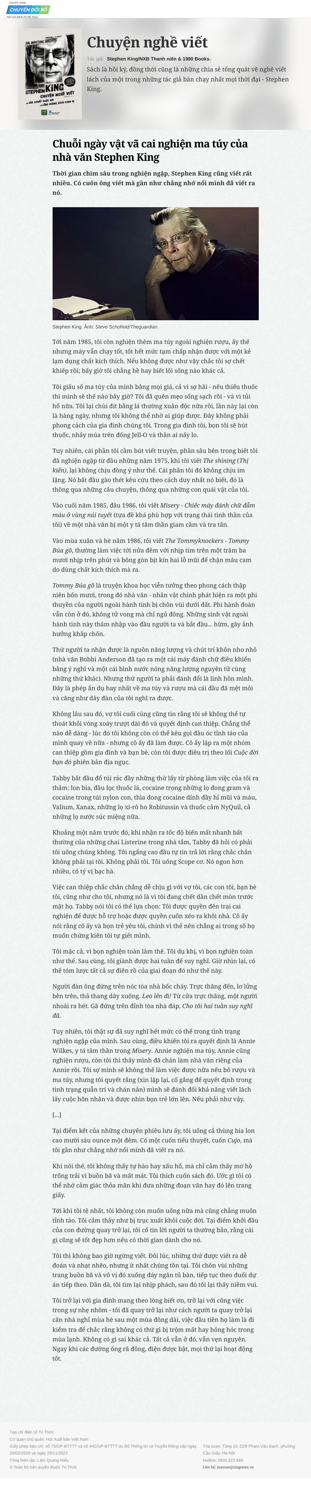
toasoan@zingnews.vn (235, 1467)
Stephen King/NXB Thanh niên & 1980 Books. (159, 58)
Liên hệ (209, 1467)
